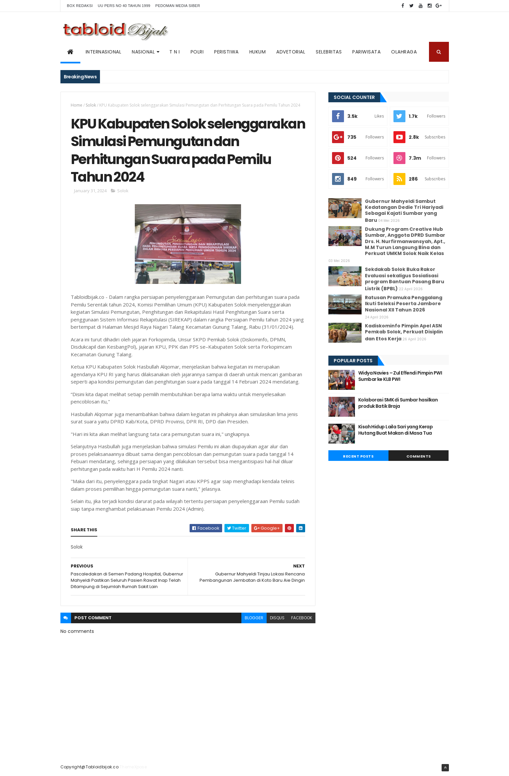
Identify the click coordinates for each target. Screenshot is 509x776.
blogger (254, 618)
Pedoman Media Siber (177, 6)
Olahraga (404, 51)
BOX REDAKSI (80, 6)
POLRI (197, 51)
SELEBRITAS (329, 51)
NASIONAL (143, 51)
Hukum (257, 51)
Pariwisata (366, 51)
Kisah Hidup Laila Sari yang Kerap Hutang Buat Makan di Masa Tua (395, 430)
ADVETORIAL (290, 51)
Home (76, 105)
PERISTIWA (226, 51)
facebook (301, 618)
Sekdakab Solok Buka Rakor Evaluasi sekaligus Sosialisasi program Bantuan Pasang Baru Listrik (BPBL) (404, 279)
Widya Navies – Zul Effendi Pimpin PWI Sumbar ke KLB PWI (400, 376)
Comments (418, 456)
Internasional (104, 51)
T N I (174, 51)
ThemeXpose (133, 767)
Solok (91, 105)
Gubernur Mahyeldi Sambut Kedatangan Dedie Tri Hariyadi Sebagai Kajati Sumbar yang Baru (404, 211)
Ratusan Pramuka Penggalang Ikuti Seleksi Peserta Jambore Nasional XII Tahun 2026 (403, 303)
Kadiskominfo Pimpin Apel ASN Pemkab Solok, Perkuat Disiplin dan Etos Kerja (404, 332)
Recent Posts (358, 456)
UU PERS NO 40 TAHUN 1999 (124, 6)
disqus (277, 618)
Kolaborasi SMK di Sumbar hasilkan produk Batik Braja (398, 403)
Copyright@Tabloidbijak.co (89, 767)
